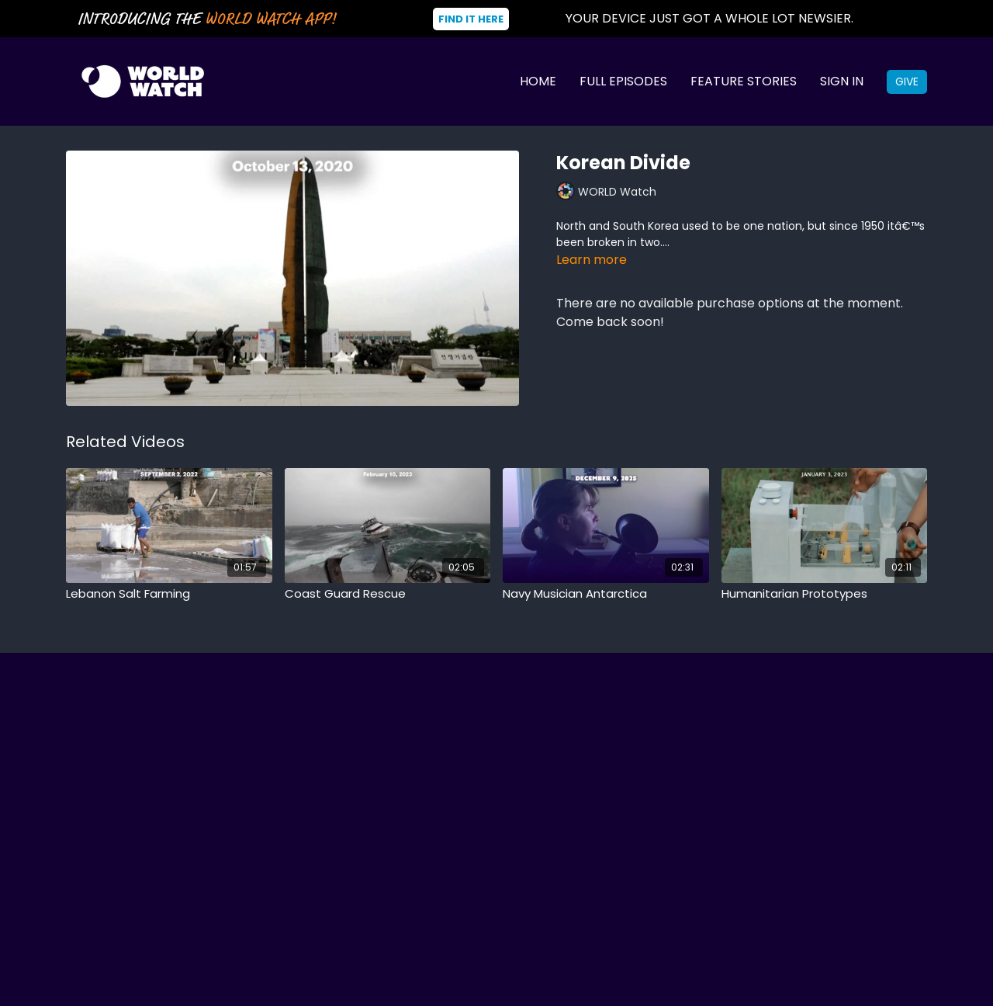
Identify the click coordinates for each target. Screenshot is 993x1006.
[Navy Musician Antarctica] (606, 594)
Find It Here (470, 19)
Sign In (841, 81)
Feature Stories (743, 81)
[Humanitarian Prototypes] (824, 594)
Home (538, 81)
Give (907, 81)
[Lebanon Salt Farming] (169, 594)
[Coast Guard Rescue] (388, 594)
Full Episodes (623, 81)
